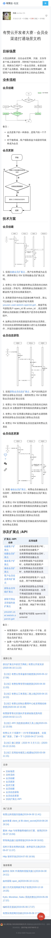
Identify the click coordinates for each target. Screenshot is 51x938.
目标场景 (10, 771)
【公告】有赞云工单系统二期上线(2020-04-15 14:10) (25, 695)
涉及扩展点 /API (13, 799)
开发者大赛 (17, 19)
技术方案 (10, 785)
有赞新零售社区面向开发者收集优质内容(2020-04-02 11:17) (22, 715)
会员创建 (10, 778)
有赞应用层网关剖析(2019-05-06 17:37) (22, 913)
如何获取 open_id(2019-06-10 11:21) (20, 881)
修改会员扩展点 (18, 489)
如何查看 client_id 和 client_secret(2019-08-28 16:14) (25, 823)
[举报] (46, 16)
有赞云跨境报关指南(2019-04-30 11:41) (22, 814)
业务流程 (10, 775)
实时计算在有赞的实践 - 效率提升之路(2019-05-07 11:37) (24, 848)
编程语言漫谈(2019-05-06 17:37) (19, 907)
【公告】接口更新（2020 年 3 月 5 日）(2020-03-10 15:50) (25, 745)
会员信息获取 (12, 792)
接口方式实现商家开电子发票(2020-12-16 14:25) (23, 889)
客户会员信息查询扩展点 (9, 579)
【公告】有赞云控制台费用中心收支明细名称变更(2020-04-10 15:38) (24, 705)
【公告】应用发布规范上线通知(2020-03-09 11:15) (24, 754)
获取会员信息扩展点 (19, 391)
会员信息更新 (12, 796)
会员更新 (10, 782)
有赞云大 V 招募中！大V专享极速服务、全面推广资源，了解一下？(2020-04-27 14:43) (24, 735)
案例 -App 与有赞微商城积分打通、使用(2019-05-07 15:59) (25, 832)
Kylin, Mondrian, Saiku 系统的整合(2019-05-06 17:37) (25, 899)
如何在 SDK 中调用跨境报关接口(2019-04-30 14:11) (25, 873)
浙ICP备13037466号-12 (29, 927)
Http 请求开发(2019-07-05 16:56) (19, 856)
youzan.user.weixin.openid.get (19, 305)
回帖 (26, 19)
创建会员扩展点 (17, 272)
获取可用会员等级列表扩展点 (9, 603)
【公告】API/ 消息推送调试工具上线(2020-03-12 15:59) (25, 725)
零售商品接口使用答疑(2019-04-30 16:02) (23, 840)
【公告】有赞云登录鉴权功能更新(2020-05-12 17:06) (25, 676)
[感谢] (5, 456)
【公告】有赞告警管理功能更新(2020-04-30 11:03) (24, 686)
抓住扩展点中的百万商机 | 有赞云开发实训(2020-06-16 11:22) (23, 666)
